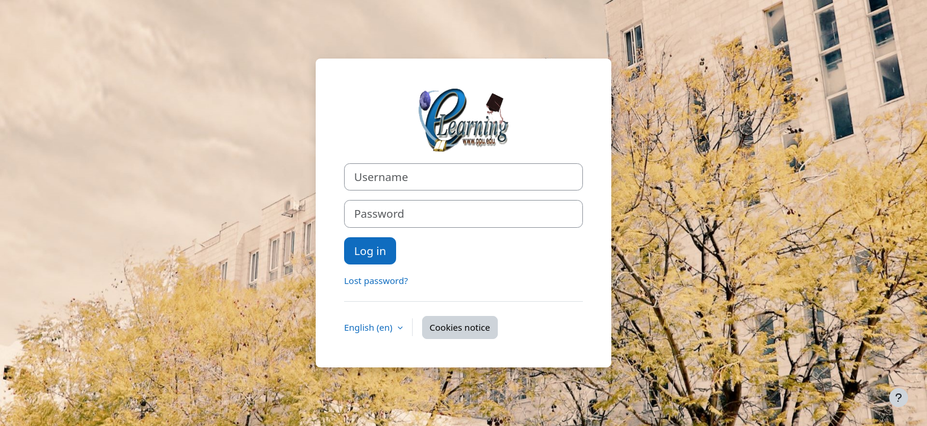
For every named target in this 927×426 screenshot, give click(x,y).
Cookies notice (460, 327)
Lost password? (376, 280)
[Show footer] (898, 397)
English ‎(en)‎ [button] (369, 327)
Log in (370, 250)
